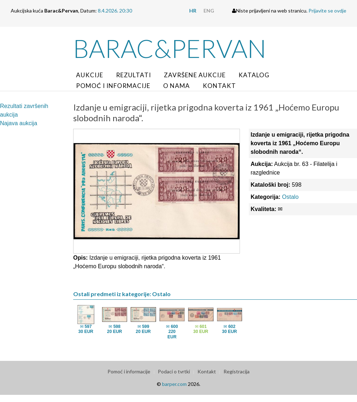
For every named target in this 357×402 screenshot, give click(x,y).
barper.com (174, 384)
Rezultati (133, 75)
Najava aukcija (18, 123)
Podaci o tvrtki (174, 371)
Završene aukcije (195, 75)
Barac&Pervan (169, 48)
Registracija (236, 371)
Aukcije (89, 75)
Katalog (254, 75)
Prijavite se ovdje (327, 11)
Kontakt (219, 85)
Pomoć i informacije (113, 85)
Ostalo (290, 197)
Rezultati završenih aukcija (24, 110)
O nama (176, 85)
